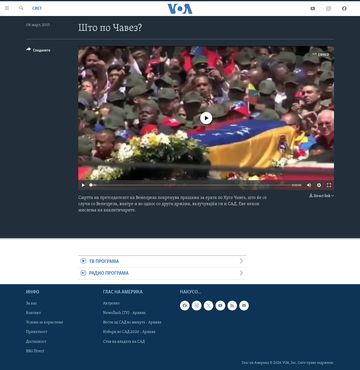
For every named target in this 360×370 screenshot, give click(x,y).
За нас (31, 303)
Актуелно (111, 303)
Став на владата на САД (124, 341)
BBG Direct (35, 351)
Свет (37, 8)
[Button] (38, 51)
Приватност (36, 332)
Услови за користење (44, 322)
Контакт (33, 313)
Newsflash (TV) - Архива (124, 313)
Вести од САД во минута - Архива (132, 322)
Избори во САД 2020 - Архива (129, 332)
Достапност (36, 341)
